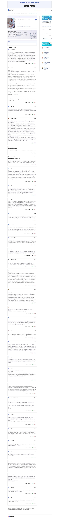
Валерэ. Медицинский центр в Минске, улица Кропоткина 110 (23, 26)
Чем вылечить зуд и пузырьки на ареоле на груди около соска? (46, 26)
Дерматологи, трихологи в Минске (45, 44)
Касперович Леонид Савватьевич (47, 68)
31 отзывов (11, 28)
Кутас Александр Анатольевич (46, 48)
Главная (8, 13)
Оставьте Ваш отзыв (22, 44)
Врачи (12, 13)
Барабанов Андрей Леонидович (46, 58)
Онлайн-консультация (24, 13)
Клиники (15, 13)
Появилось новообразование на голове (46, 21)
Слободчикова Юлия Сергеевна (47, 63)
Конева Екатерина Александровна (46, 53)
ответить (43, 23)
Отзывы (19, 13)
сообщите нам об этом (18, 35)
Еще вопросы (45, 38)
